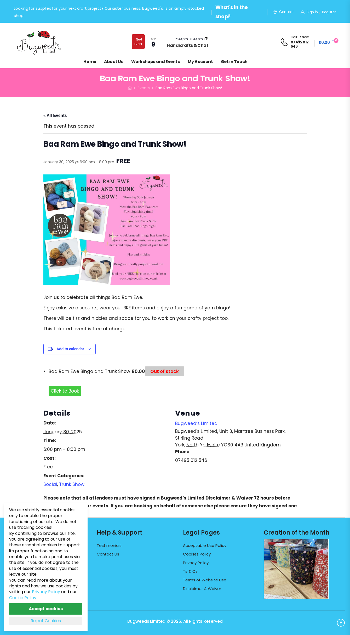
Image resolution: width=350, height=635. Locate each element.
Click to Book (65, 391)
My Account (200, 62)
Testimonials (109, 545)
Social (50, 484)
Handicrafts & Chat (187, 45)
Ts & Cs (190, 571)
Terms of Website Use (204, 580)
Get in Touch (234, 62)
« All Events (55, 115)
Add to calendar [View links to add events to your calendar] (70, 349)
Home (89, 62)
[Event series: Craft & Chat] (206, 39)
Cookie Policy (22, 598)
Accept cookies (46, 609)
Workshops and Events (155, 62)
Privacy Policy (196, 562)
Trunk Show (71, 484)
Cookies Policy (197, 554)
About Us (113, 62)
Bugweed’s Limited (196, 423)
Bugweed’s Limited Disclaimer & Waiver (207, 498)
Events (144, 87)
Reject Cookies (46, 621)
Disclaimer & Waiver (202, 588)
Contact (283, 12)
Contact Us (108, 554)
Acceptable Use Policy (204, 545)
